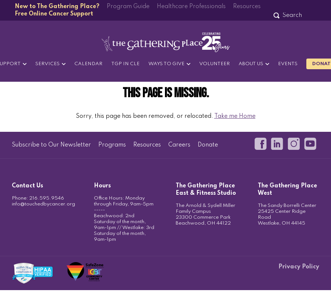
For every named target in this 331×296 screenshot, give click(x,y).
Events (287, 63)
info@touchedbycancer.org (43, 204)
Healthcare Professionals (191, 7)
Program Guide (128, 7)
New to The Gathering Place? (57, 7)
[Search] (292, 15)
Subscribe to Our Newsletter (51, 145)
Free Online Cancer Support (54, 14)
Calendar (88, 63)
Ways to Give (166, 63)
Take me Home (235, 116)
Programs (112, 145)
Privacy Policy (298, 267)
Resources (247, 7)
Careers (179, 145)
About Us (251, 63)
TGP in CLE (125, 63)
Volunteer (214, 63)
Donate (208, 145)
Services (47, 63)
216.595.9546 (46, 198)
